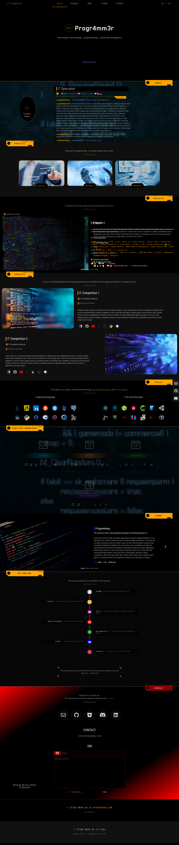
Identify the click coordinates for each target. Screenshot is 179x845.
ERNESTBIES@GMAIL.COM (89, 731)
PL (163, 3)
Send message (76, 788)
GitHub (110, 201)
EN (169, 3)
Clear (106, 788)
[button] (13, 240)
